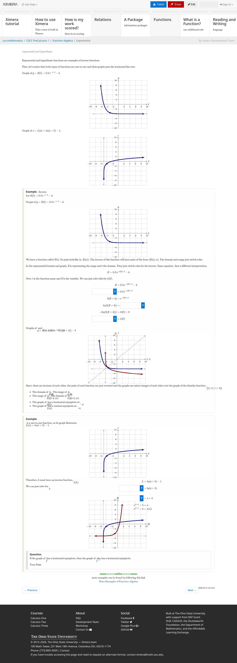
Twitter (126, 622)
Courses (37, 613)
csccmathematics (13, 40)
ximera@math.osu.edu (149, 654)
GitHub (126, 629)
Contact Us (84, 629)
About (80, 613)
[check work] (115, 292)
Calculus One (38, 618)
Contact (65, 650)
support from (180, 617)
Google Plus (130, 625)
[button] (191, 4)
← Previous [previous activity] (31, 590)
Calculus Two (38, 622)
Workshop (82, 625)
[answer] (102, 292)
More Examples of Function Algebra (118, 581)
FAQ (78, 618)
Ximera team (89, 642)
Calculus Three (39, 625)
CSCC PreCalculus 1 (37, 40)
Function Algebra (63, 40)
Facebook (127, 618)
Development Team (87, 622)
